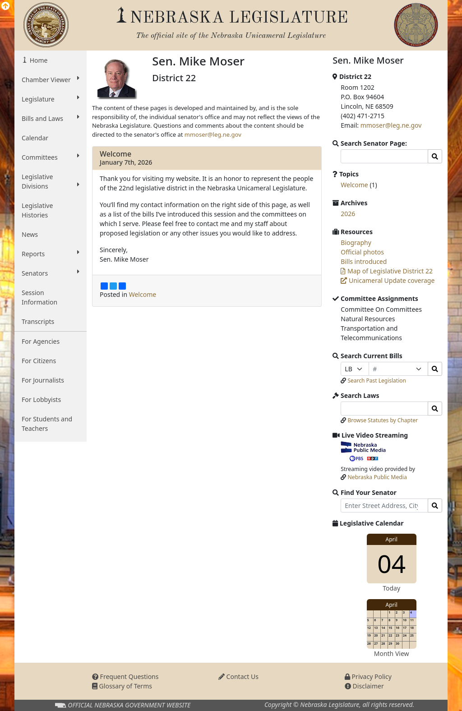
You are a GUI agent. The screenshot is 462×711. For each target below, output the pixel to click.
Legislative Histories (37, 210)
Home (37, 60)
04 (391, 563)
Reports (50, 253)
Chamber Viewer (50, 79)
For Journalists (43, 380)
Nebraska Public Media (377, 477)
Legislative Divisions (50, 181)
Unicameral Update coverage (387, 280)
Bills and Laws (50, 118)
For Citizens (39, 360)
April (391, 539)
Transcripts (38, 321)
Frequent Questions (125, 676)
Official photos (362, 252)
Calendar (35, 138)
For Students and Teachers (47, 424)
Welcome (115, 154)
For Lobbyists (41, 399)
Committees (50, 157)
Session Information (39, 297)
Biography (356, 242)
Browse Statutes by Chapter (382, 420)
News (30, 234)
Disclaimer (364, 686)
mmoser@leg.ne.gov (213, 134)
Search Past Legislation (376, 380)
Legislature (50, 98)
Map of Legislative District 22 (387, 271)
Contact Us (238, 676)
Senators (50, 272)
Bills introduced (364, 261)
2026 (348, 213)
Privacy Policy (368, 676)
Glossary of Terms (122, 686)
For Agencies (41, 341)
